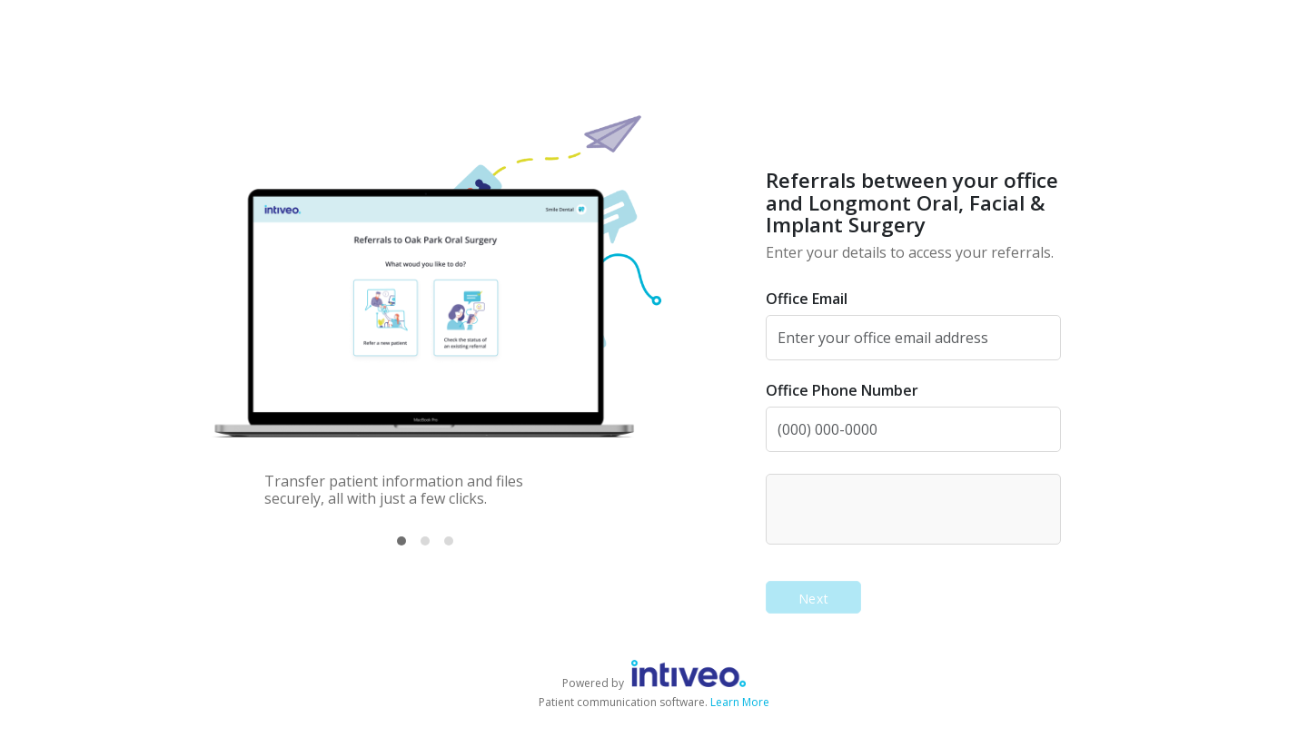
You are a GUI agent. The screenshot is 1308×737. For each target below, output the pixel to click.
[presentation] (916, 508)
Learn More (739, 702)
